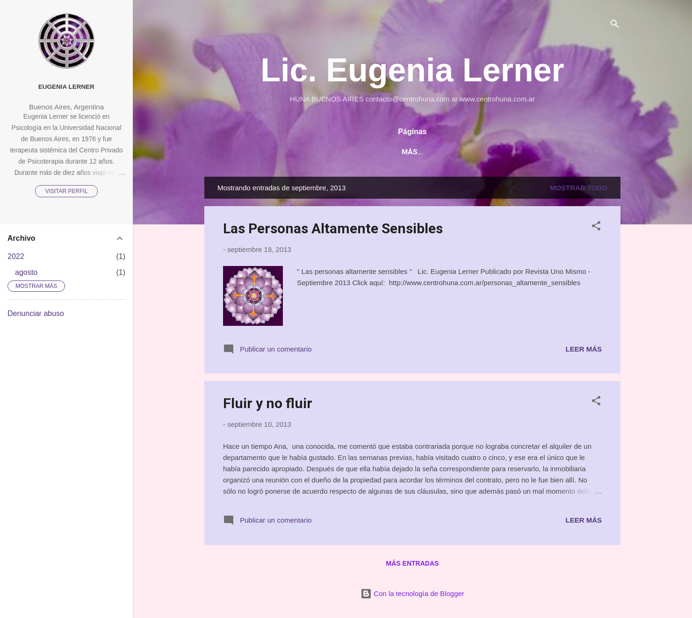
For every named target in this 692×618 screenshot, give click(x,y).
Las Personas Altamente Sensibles (333, 228)
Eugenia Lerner (66, 86)
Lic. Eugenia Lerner (412, 70)
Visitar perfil (66, 191)
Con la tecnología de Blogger (412, 593)
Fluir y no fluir (267, 403)
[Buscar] (614, 25)
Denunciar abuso (35, 313)
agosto (26, 272)
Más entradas (412, 563)
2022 (15, 256)
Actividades (453, 152)
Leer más (583, 349)
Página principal (380, 152)
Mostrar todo (578, 188)
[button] (596, 227)
